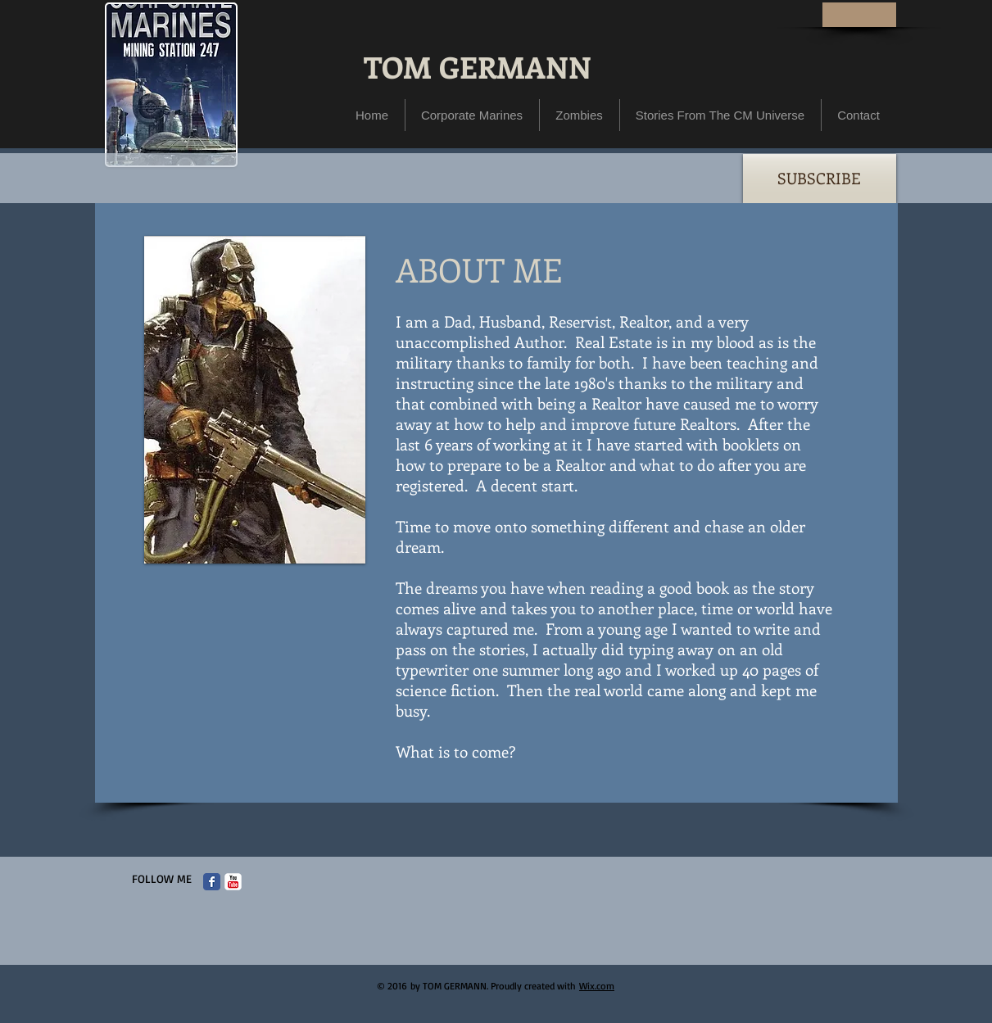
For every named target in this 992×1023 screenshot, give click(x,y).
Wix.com (596, 986)
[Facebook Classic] (211, 881)
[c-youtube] (233, 881)
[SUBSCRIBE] (819, 178)
